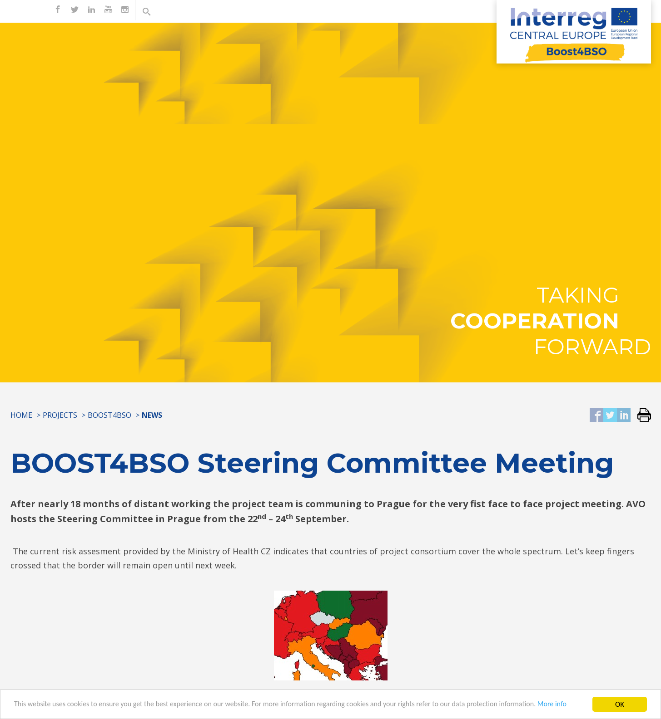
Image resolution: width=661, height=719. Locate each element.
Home (21, 415)
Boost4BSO (109, 415)
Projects (60, 415)
